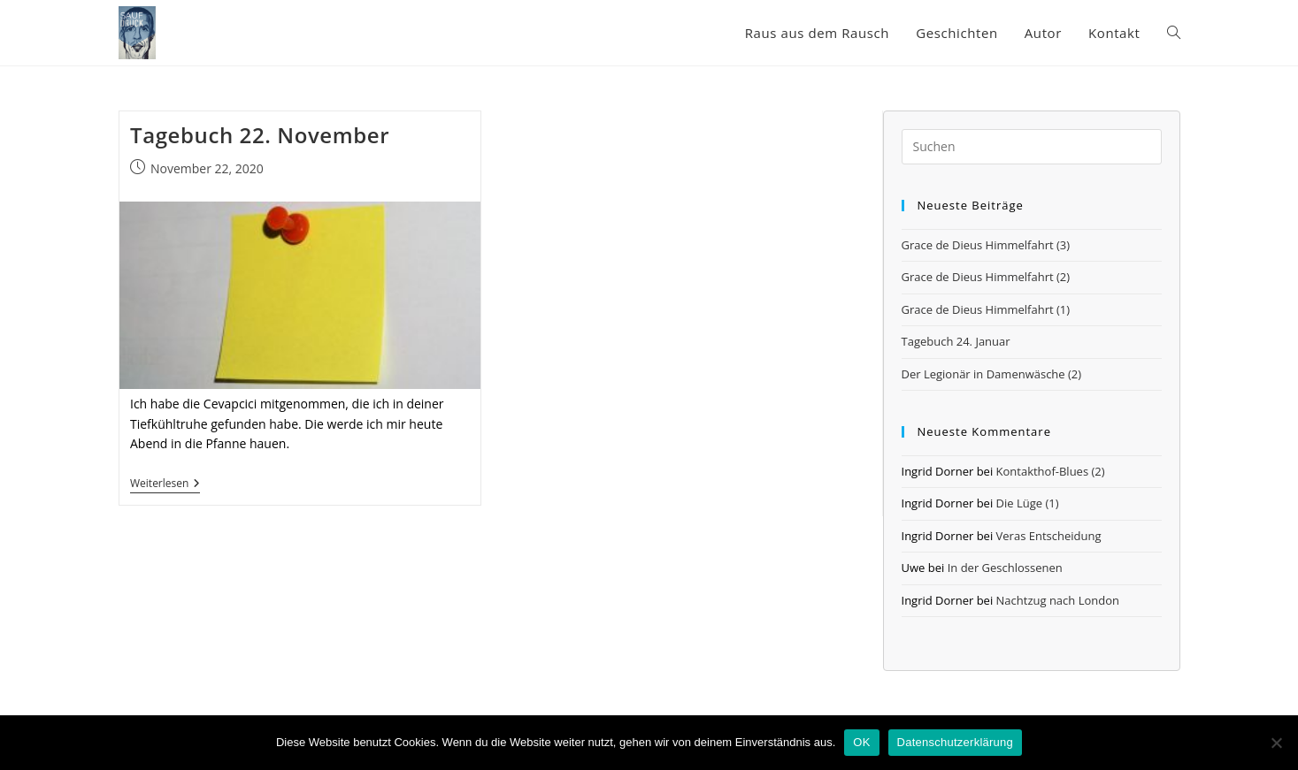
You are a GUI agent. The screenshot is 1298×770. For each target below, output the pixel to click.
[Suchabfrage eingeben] (1032, 146)
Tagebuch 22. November (259, 134)
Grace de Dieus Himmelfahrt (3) (986, 245)
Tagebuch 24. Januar (956, 341)
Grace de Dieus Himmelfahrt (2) (986, 277)
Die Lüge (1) (1027, 503)
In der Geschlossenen (1005, 568)
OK (861, 742)
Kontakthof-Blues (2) (1050, 471)
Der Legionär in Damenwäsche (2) (992, 374)
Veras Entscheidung (1049, 536)
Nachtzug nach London (1057, 600)
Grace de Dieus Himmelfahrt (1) (986, 309)
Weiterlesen (165, 484)
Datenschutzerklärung (955, 742)
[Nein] (1276, 742)
